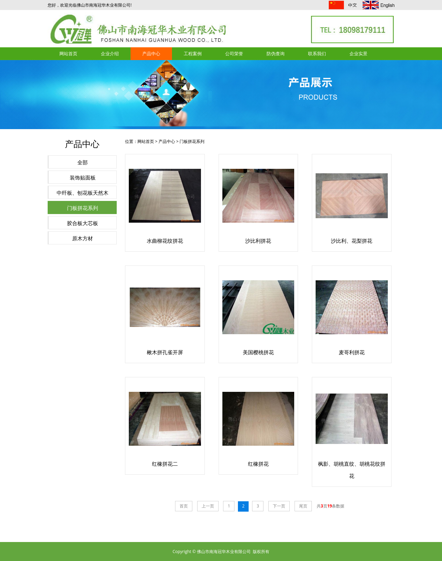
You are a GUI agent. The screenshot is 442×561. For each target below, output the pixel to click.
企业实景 (358, 53)
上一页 (208, 506)
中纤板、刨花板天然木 (82, 192)
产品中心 (151, 53)
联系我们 (317, 53)
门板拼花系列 (82, 207)
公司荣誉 (234, 53)
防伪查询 (276, 53)
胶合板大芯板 (82, 223)
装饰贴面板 (83, 177)
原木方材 (82, 238)
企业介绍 (110, 53)
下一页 (279, 506)
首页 (184, 506)
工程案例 (193, 53)
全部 (82, 162)
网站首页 (68, 53)
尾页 (303, 506)
